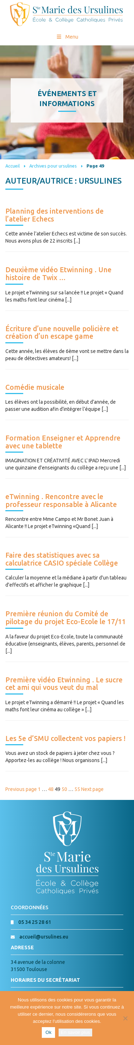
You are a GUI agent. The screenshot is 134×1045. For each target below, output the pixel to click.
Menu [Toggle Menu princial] (67, 37)
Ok (48, 1032)
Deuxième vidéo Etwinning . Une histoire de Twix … (58, 274)
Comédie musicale (34, 387)
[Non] (125, 1018)
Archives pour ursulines (53, 165)
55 (77, 789)
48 (51, 789)
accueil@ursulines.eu (43, 937)
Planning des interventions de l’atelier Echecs (54, 215)
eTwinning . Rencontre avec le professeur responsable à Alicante (61, 500)
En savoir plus (75, 1032)
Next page (92, 789)
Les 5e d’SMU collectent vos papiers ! (65, 738)
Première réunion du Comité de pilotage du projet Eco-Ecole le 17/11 (65, 618)
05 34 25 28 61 (34, 922)
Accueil (12, 165)
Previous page (21, 789)
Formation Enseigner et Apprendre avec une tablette (62, 442)
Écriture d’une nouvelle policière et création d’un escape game (62, 332)
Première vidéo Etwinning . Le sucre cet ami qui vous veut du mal (64, 684)
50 (64, 789)
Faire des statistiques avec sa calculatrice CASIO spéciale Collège (61, 559)
